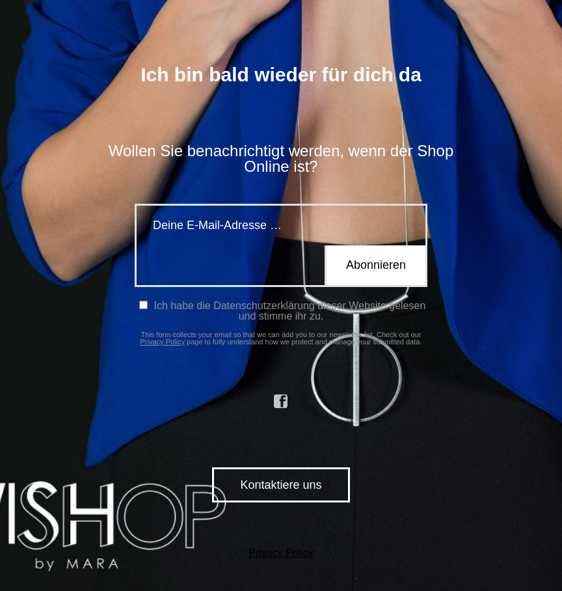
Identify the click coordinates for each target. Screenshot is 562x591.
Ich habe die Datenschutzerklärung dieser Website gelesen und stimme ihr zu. (282, 311)
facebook (281, 401)
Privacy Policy (162, 342)
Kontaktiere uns (280, 484)
